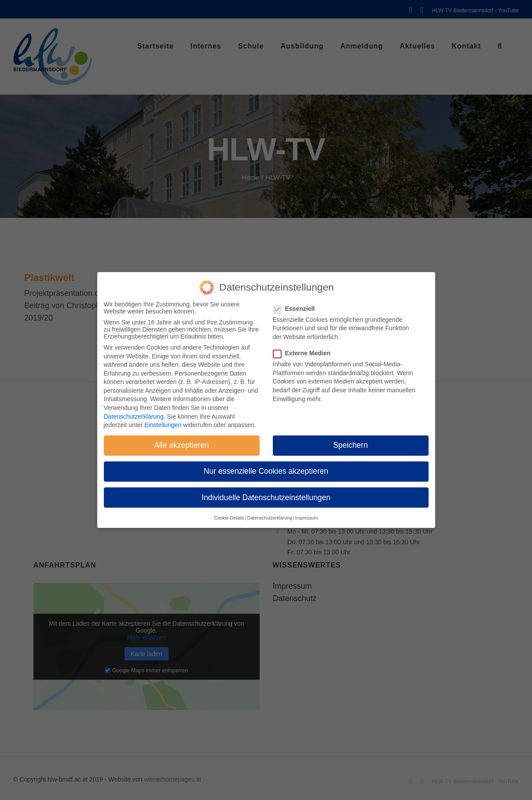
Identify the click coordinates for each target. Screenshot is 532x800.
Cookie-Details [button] (229, 517)
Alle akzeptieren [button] (181, 445)
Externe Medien (305, 353)
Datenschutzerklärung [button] (269, 517)
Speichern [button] (350, 445)
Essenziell (298, 308)
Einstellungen (162, 424)
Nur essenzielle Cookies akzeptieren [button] (266, 471)
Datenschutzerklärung (134, 416)
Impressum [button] (306, 517)
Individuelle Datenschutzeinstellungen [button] (266, 497)
